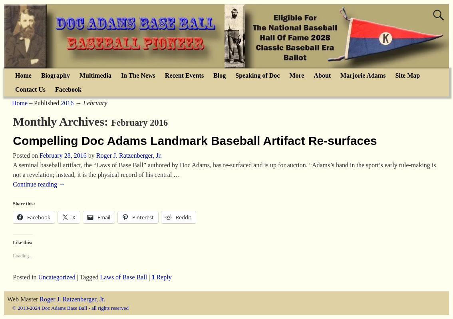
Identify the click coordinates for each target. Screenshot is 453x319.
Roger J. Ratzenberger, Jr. (72, 299)
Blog (219, 75)
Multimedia (95, 75)
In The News (138, 75)
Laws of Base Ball (123, 277)
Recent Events (184, 75)
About (322, 75)
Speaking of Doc (257, 75)
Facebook (68, 89)
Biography (55, 75)
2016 (67, 103)
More (296, 75)
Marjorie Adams (362, 75)
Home (23, 75)
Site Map (407, 75)
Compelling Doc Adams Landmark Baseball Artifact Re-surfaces (195, 140)
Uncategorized (56, 277)
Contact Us (30, 89)
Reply (161, 277)
